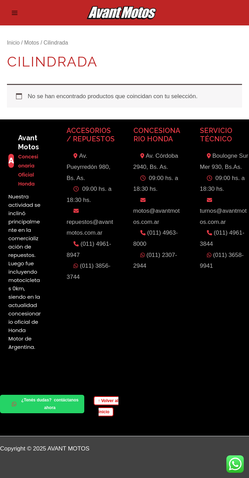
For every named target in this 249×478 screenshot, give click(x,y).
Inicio (13, 43)
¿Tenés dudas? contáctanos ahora (45, 404)
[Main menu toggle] (14, 13)
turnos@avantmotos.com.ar (223, 211)
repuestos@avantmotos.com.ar (90, 222)
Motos (31, 43)
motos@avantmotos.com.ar (156, 211)
